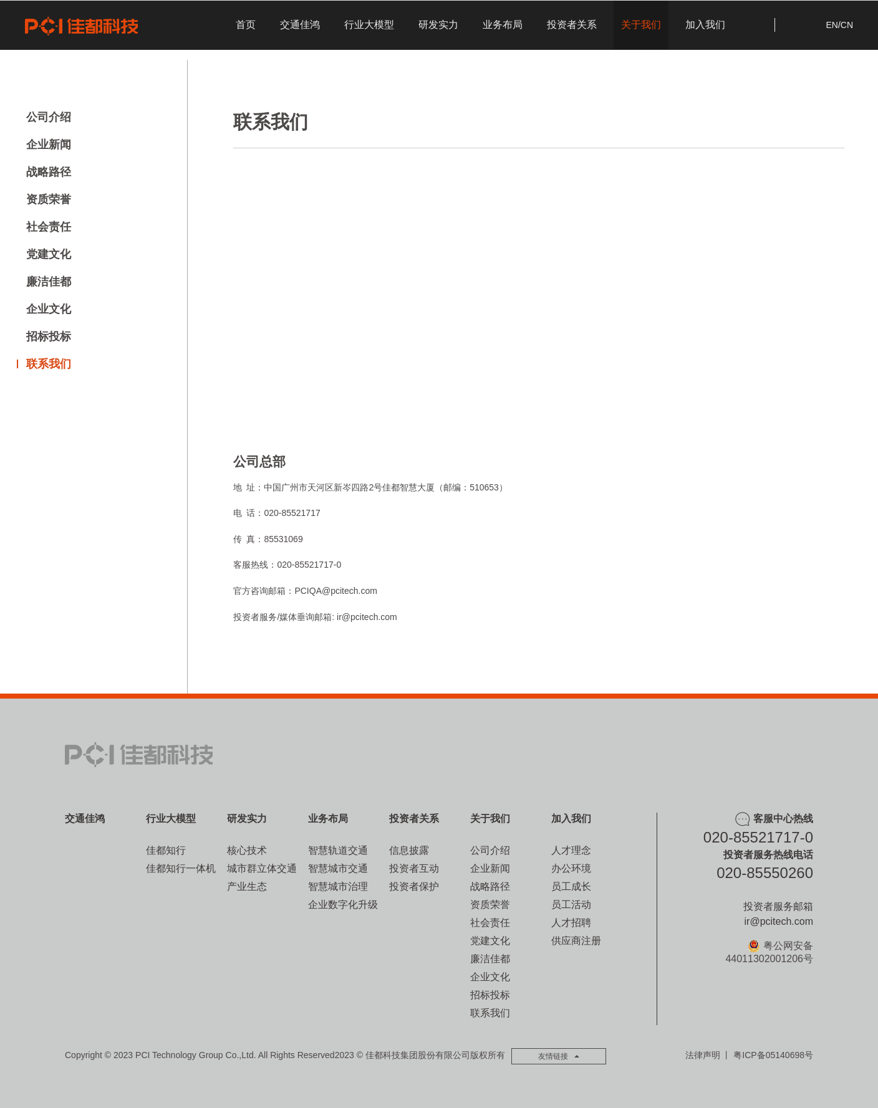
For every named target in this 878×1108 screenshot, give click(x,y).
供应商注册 (576, 940)
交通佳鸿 (300, 24)
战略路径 (48, 172)
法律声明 (702, 1055)
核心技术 (247, 850)
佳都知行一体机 (181, 868)
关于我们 (641, 24)
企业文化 (48, 309)
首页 (246, 24)
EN (831, 25)
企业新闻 (48, 144)
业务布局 (503, 24)
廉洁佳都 (48, 281)
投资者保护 (414, 886)
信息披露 (409, 850)
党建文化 (48, 254)
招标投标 (48, 336)
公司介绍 (48, 117)
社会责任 (48, 227)
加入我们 (705, 24)
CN (847, 25)
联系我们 (48, 364)
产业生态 (247, 886)
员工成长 (571, 886)
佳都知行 (166, 850)
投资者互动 (414, 868)
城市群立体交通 (262, 868)
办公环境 (571, 868)
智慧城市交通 (338, 868)
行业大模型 (369, 24)
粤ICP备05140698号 (773, 1055)
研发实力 (438, 24)
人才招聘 (571, 922)
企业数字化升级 (343, 904)
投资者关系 (572, 24)
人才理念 (571, 850)
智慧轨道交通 (338, 850)
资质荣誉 (48, 199)
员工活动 (571, 904)
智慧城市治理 (338, 886)
